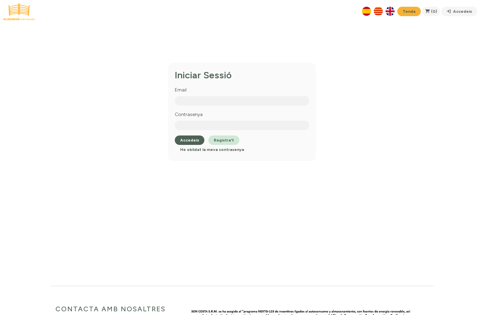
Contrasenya (189, 114)
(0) (431, 11)
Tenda (409, 11)
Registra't (224, 140)
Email (181, 90)
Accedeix (459, 11)
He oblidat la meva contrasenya (212, 149)
